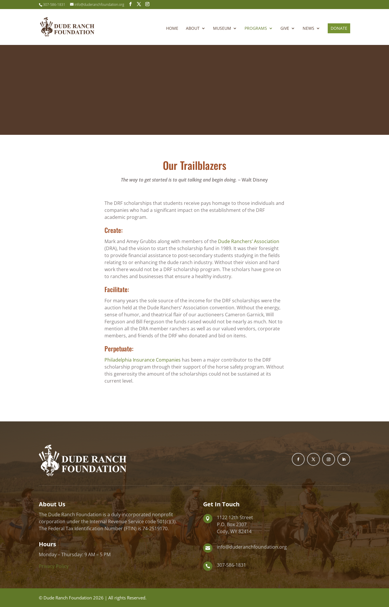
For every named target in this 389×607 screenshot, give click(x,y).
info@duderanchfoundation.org (252, 547)
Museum (222, 28)
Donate (339, 28)
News (308, 28)
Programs (256, 28)
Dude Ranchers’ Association (248, 241)
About (193, 28)
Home (172, 28)
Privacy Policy (54, 566)
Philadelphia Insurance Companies (143, 360)
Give (284, 28)
